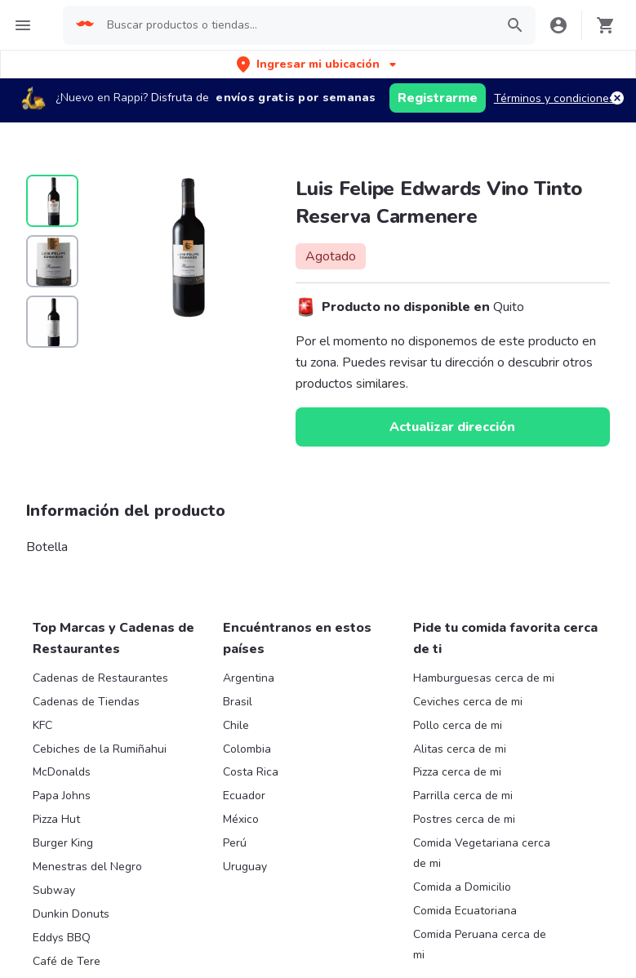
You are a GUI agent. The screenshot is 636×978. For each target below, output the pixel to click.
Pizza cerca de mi (457, 772)
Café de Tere (66, 961)
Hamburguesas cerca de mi (483, 678)
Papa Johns (62, 795)
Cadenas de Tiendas (86, 701)
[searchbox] (296, 25)
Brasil (237, 701)
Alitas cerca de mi (459, 749)
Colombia (247, 749)
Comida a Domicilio (462, 887)
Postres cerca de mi (464, 819)
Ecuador (244, 795)
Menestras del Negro (87, 866)
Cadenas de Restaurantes (100, 678)
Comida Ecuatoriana (465, 910)
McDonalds (62, 772)
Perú (235, 843)
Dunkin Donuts (71, 914)
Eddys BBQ (62, 937)
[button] (318, 64)
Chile (236, 725)
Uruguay (245, 866)
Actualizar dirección (452, 427)
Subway (54, 890)
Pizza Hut (56, 819)
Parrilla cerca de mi (463, 795)
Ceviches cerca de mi (468, 701)
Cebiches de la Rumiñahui (100, 749)
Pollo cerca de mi (457, 725)
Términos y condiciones (554, 98)
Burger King (63, 843)
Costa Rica (250, 772)
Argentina (248, 678)
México (241, 819)
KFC (42, 725)
